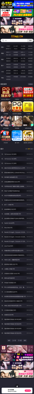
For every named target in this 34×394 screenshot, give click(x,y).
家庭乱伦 (16, 70)
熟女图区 (23, 67)
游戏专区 (30, 46)
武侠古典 (30, 70)
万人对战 (23, 46)
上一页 (14, 340)
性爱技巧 (30, 73)
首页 (9, 340)
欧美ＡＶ (23, 52)
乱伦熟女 (23, 61)
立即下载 (28, 390)
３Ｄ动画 (30, 52)
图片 (2, 65)
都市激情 (8, 70)
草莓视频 (16, 76)
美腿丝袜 (8, 67)
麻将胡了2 (8, 48)
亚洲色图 (16, 64)
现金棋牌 (23, 48)
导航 (2, 78)
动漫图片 (30, 64)
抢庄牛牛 (30, 48)
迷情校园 (8, 73)
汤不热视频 (23, 76)
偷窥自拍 (8, 64)
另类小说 (16, 73)
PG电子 (8, 46)
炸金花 (15, 48)
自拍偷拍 (16, 52)
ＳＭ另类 (30, 55)
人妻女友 (23, 70)
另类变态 (30, 61)
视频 (2, 53)
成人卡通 (23, 58)
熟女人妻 (8, 55)
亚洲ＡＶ (8, 52)
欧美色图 (23, 64)
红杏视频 (30, 76)
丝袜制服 (16, 55)
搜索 (30, 40)
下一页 (19, 340)
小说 (2, 71)
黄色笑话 (23, 73)
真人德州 (16, 46)
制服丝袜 (8, 61)
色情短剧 (8, 79)
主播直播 (23, 55)
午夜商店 (8, 76)
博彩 (2, 47)
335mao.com (17, 36)
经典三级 (16, 61)
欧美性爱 (30, 58)
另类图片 (30, 67)
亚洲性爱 (8, 58)
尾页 (25, 340)
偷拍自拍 (16, 58)
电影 (2, 59)
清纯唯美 (16, 67)
